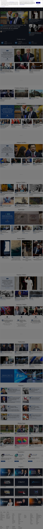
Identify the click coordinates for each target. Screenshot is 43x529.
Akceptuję (38, 2)
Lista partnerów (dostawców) (21, 4)
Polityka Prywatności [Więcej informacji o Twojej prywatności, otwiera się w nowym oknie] (3, 6)
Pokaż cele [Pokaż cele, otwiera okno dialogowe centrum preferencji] (38, 4)
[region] (21, 4)
